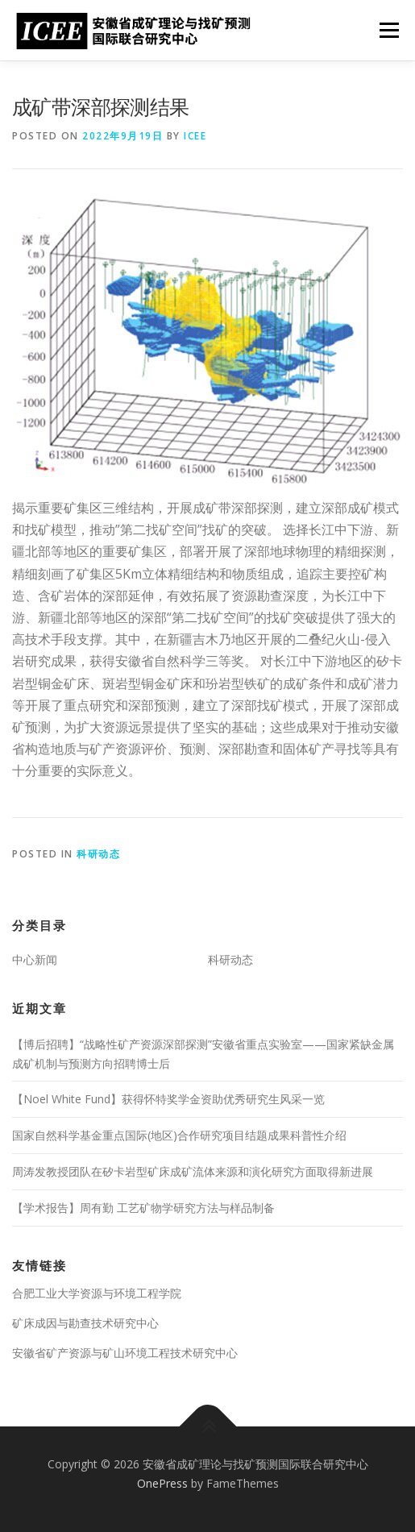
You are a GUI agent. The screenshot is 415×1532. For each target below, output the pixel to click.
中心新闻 (34, 959)
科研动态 (98, 854)
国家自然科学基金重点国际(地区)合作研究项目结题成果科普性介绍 (179, 1135)
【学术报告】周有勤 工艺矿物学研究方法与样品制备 (143, 1207)
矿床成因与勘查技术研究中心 (85, 1323)
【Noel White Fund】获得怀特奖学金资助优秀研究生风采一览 (168, 1098)
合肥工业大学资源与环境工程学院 (96, 1293)
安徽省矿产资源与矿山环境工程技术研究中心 (125, 1352)
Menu (388, 30)
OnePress (162, 1483)
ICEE (195, 136)
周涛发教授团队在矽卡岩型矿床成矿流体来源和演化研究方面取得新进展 (192, 1171)
